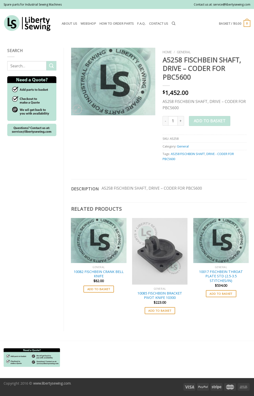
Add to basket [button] (98, 289)
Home (167, 52)
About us (69, 23)
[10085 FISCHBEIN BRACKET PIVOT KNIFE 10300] (159, 251)
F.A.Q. (141, 23)
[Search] (173, 23)
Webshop (88, 23)
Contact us (158, 23)
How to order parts (116, 23)
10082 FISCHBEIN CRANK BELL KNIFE (99, 274)
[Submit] (51, 65)
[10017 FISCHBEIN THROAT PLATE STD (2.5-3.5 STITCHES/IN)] (221, 240)
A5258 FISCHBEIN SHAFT (188, 154)
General (184, 52)
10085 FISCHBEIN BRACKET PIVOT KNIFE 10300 (159, 295)
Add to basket (209, 121)
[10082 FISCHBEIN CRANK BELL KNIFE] (98, 240)
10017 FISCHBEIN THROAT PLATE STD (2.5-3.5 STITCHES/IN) (221, 276)
